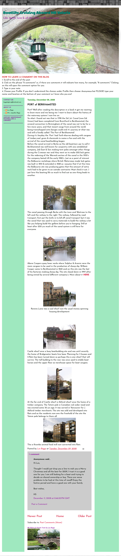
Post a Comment (39, 504)
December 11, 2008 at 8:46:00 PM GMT (52, 498)
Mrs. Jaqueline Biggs (13, 113)
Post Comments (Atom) (51, 523)
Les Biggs (10, 110)
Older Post (85, 516)
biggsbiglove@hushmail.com (12, 102)
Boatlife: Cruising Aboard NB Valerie (36, 12)
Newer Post (34, 516)
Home (60, 516)
